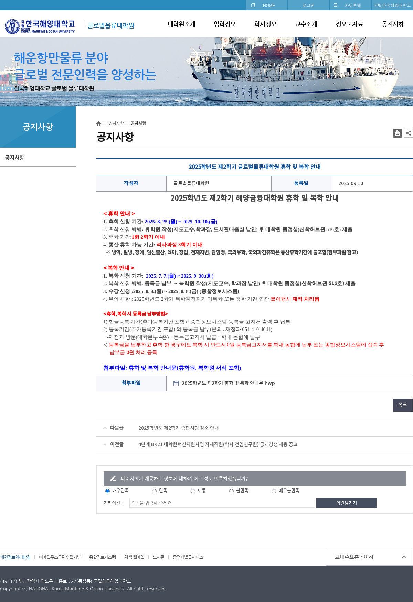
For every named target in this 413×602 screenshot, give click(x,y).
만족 (163, 490)
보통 (202, 490)
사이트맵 (353, 5)
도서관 (158, 557)
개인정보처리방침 (15, 557)
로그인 (308, 5)
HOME (269, 5)
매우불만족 (289, 490)
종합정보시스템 (102, 557)
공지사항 (393, 24)
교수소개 (306, 24)
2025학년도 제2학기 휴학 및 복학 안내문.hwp (228, 383)
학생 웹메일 (134, 557)
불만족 (242, 490)
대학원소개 (181, 24)
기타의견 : (113, 502)
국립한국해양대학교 (392, 5)
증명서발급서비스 (188, 557)
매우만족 (120, 490)
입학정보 (225, 24)
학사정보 (265, 24)
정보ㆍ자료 (349, 24)
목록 (402, 405)
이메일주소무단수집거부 (60, 557)
